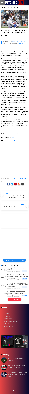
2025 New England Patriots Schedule (15, 311)
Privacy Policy (8, 319)
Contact (6, 313)
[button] (8, 184)
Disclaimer (7, 316)
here (12, 137)
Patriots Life (19, 387)
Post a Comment (8, 181)
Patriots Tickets (14, 299)
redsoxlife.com (8, 326)
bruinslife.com (8, 329)
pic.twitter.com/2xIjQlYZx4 (18, 41)
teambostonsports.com (11, 321)
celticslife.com (8, 324)
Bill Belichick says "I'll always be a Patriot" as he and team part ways (17, 374)
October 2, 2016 (21, 43)
